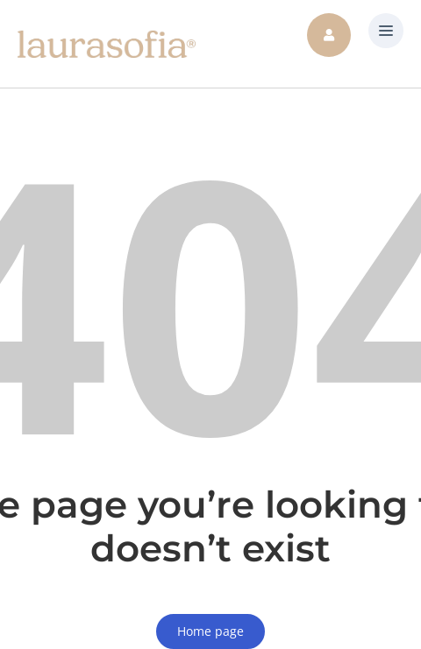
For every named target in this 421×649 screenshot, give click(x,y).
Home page (210, 631)
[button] (385, 31)
